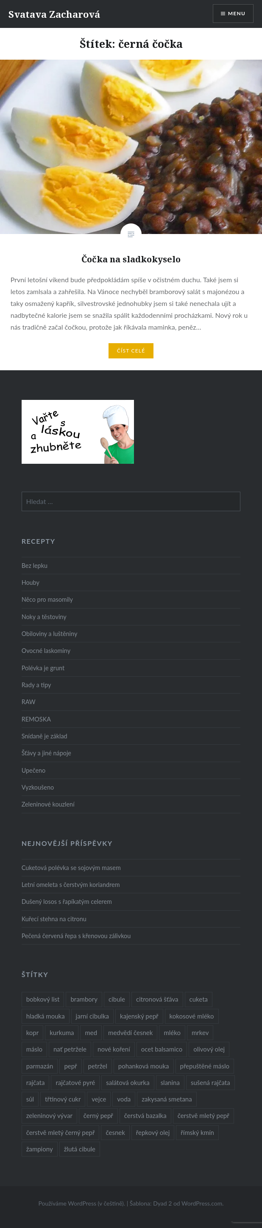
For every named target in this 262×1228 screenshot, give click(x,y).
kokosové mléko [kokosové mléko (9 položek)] (192, 1016)
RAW (29, 701)
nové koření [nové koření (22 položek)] (114, 1049)
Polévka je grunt (43, 668)
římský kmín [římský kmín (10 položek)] (197, 1132)
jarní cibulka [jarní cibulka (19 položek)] (92, 1016)
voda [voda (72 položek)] (124, 1099)
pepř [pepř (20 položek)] (70, 1066)
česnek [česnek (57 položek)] (115, 1132)
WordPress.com (201, 1203)
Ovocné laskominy (46, 650)
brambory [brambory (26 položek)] (84, 999)
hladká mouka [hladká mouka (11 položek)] (45, 1016)
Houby (30, 582)
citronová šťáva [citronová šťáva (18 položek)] (157, 999)
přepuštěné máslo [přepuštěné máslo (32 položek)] (204, 1066)
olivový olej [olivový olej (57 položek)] (209, 1049)
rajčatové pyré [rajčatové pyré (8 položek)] (75, 1082)
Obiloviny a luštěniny (50, 633)
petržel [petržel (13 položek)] (97, 1066)
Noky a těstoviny (44, 616)
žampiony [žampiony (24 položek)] (39, 1149)
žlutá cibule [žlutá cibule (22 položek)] (79, 1149)
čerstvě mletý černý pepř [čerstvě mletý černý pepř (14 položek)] (60, 1132)
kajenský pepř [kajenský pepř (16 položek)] (139, 1016)
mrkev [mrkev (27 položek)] (200, 1032)
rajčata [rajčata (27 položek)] (35, 1082)
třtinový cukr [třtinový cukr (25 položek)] (63, 1099)
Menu (236, 13)
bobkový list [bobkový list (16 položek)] (43, 999)
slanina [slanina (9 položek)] (170, 1082)
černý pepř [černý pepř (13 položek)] (98, 1115)
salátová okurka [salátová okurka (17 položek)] (127, 1082)
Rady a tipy (36, 684)
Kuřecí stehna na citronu (54, 918)
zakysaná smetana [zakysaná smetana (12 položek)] (167, 1099)
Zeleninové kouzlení (48, 804)
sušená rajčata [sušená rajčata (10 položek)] (210, 1082)
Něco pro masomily (47, 599)
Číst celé (131, 350)
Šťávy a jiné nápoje (46, 753)
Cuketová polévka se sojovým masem (71, 867)
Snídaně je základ (44, 736)
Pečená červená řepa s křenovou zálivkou (76, 935)
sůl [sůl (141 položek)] (30, 1099)
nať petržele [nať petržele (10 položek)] (69, 1049)
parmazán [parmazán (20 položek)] (39, 1066)
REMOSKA (36, 719)
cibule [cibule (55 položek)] (117, 999)
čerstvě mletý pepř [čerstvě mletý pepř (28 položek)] (203, 1115)
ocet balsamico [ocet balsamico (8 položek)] (161, 1049)
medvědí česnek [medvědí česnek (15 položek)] (130, 1032)
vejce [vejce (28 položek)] (99, 1099)
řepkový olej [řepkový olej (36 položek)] (153, 1132)
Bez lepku (34, 565)
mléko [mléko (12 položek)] (172, 1032)
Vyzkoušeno (38, 787)
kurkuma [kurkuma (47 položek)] (62, 1032)
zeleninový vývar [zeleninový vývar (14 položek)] (49, 1115)
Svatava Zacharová (54, 14)
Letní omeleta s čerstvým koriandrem (71, 884)
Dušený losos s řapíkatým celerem (67, 901)
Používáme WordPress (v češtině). (81, 1203)
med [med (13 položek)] (91, 1032)
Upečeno (34, 770)
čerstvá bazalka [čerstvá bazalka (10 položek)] (145, 1115)
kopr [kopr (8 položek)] (32, 1032)
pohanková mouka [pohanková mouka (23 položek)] (143, 1066)
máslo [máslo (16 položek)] (34, 1049)
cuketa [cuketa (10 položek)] (199, 999)
